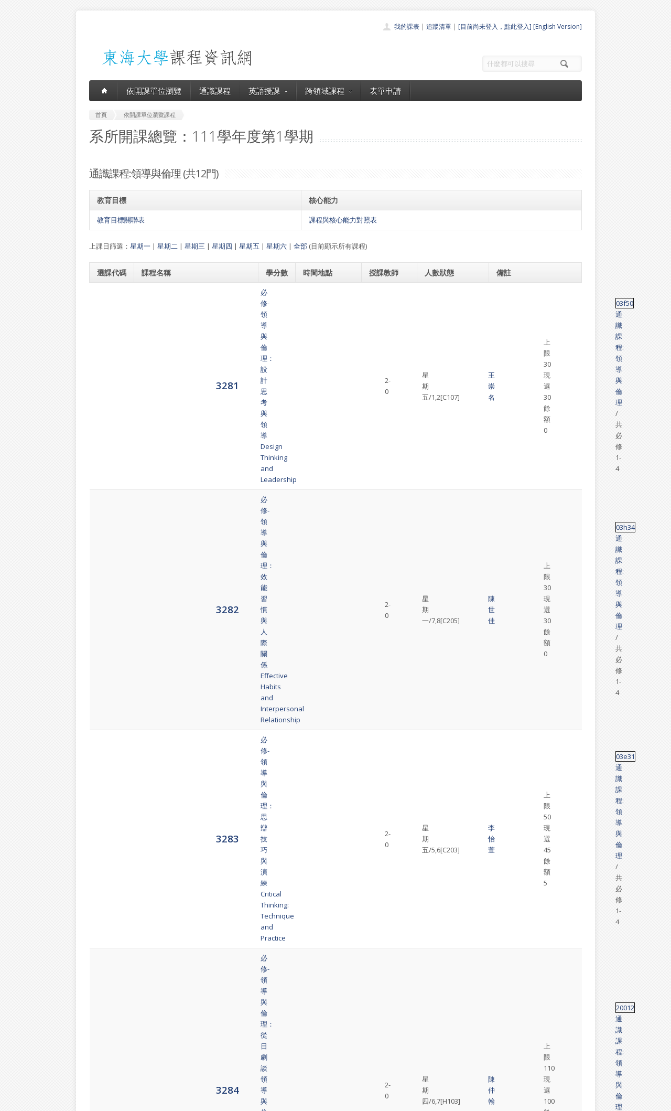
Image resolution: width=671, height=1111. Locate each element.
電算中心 (231, 1100)
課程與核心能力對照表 (343, 220)
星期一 (140, 246)
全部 (300, 246)
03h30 (508, 886)
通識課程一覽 (314, 1024)
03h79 (508, 535)
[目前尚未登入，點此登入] (495, 26)
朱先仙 (379, 552)
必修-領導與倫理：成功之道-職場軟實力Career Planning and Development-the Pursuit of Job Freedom (191, 493)
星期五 (249, 246)
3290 (108, 662)
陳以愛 (379, 605)
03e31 (508, 382)
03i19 (507, 588)
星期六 (276, 246)
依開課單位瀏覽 (153, 91)
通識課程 (215, 91)
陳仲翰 (379, 435)
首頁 (302, 1001)
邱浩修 (401, 658)
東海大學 (98, 1100)
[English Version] (557, 26)
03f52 (507, 641)
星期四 (222, 246)
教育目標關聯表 (121, 220)
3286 (108, 551)
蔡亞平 (379, 669)
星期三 (195, 246)
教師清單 (308, 1070)
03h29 (508, 833)
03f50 (507, 292)
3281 (108, 297)
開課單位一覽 (314, 1013)
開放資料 (308, 1059)
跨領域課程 (328, 91)
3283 (108, 386)
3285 (108, 492)
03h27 (508, 488)
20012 (508, 429)
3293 (108, 849)
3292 (108, 790)
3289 (108, 604)
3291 (108, 726)
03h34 (508, 334)
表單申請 (385, 91)
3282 (108, 339)
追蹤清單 (438, 26)
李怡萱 (379, 387)
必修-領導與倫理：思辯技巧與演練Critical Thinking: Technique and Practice (194, 387)
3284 (108, 434)
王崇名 (379, 298)
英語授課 (267, 91)
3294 (108, 902)
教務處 (265, 1100)
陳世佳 (379, 340)
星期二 (167, 246)
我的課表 (406, 26)
